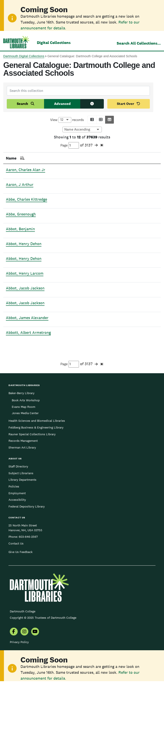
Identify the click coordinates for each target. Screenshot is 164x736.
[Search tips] (92, 104)
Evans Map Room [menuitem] (23, 460)
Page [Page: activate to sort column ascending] (48, 158)
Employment (17, 546)
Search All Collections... (139, 43)
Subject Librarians (21, 526)
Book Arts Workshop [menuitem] (26, 453)
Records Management (23, 494)
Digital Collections (54, 42)
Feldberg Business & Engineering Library (36, 480)
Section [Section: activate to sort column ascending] (73, 158)
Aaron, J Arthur (19, 190)
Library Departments (22, 532)
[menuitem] (14, 685)
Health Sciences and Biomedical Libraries (37, 474)
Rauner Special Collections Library (32, 487)
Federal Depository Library (27, 559)
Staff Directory (18, 519)
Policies (14, 539)
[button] (92, 120)
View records (67, 120)
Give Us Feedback (20, 605)
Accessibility (17, 553)
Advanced (62, 103)
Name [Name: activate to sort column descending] (11, 158)
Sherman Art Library (22, 500)
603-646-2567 (28, 589)
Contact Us (16, 596)
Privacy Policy (19, 695)
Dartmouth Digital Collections (23, 56)
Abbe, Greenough (21, 225)
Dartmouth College (22, 664)
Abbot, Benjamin (20, 240)
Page (69, 145)
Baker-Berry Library (21, 446)
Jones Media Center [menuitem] (25, 466)
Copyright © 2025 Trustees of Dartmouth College (43, 670)
